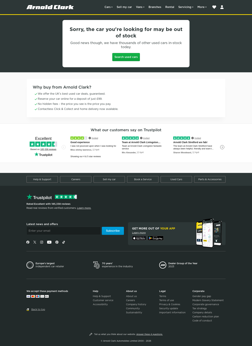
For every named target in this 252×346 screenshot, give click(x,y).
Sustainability (134, 312)
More (201, 7)
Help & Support (42, 179)
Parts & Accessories (210, 179)
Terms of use (166, 300)
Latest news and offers (42, 224)
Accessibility (100, 304)
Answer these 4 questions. (149, 334)
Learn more (139, 232)
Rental (169, 7)
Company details (202, 312)
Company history (136, 304)
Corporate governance (205, 304)
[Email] (63, 231)
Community (133, 308)
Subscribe (113, 230)
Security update (168, 308)
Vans (139, 7)
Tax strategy (199, 308)
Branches (155, 7)
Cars (107, 7)
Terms (162, 296)
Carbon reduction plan (205, 316)
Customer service (103, 300)
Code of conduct (202, 320)
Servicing (184, 7)
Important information (172, 312)
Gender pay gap (201, 296)
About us (131, 296)
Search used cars (126, 57)
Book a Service (143, 179)
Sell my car (124, 7)
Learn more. (84, 208)
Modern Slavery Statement (208, 300)
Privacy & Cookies (169, 304)
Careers (75, 179)
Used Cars (176, 179)
